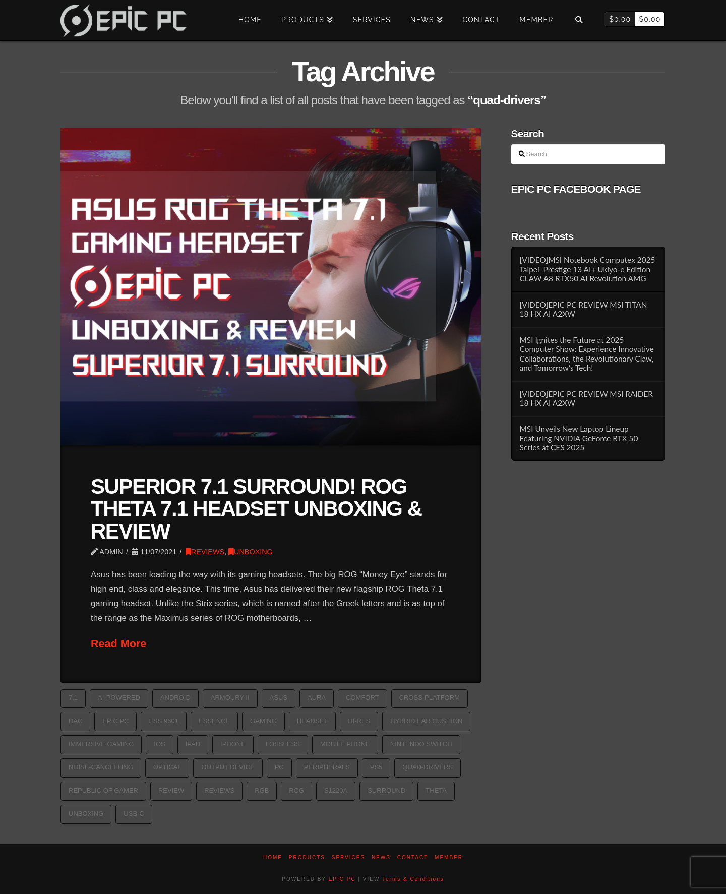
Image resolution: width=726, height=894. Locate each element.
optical (167, 767)
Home (272, 857)
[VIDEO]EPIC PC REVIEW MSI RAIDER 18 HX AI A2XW (586, 398)
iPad (193, 744)
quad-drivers (427, 767)
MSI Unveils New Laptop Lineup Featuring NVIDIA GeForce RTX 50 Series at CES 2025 (578, 438)
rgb (262, 790)
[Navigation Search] (578, 20)
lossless (283, 744)
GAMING (263, 721)
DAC (75, 721)
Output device (227, 767)
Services (348, 857)
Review (171, 790)
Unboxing (86, 813)
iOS (159, 744)
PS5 (376, 767)
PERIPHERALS (327, 767)
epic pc (115, 721)
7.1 (73, 697)
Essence (214, 721)
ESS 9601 (163, 721)
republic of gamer (103, 790)
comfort (362, 697)
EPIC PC (342, 879)
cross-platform (429, 697)
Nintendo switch (421, 744)
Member (449, 857)
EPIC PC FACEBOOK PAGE (576, 189)
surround (386, 790)
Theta (436, 790)
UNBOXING (250, 552)
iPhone (233, 744)
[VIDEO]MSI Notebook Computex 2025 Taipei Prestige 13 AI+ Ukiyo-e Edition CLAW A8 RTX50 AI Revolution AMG (587, 269)
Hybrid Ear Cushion (426, 721)
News (381, 857)
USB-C (134, 813)
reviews (219, 790)
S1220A (335, 790)
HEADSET (312, 721)
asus (278, 697)
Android (175, 697)
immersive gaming (101, 744)
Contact (413, 857)
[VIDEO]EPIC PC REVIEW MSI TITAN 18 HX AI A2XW (583, 309)
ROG (296, 790)
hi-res (359, 721)
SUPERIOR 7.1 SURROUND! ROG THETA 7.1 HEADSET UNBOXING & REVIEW (256, 508)
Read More (118, 643)
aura (317, 697)
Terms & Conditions (413, 879)
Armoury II (230, 697)
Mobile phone (345, 744)
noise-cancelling (101, 767)
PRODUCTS (307, 857)
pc (279, 767)
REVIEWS (205, 552)
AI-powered (119, 697)
